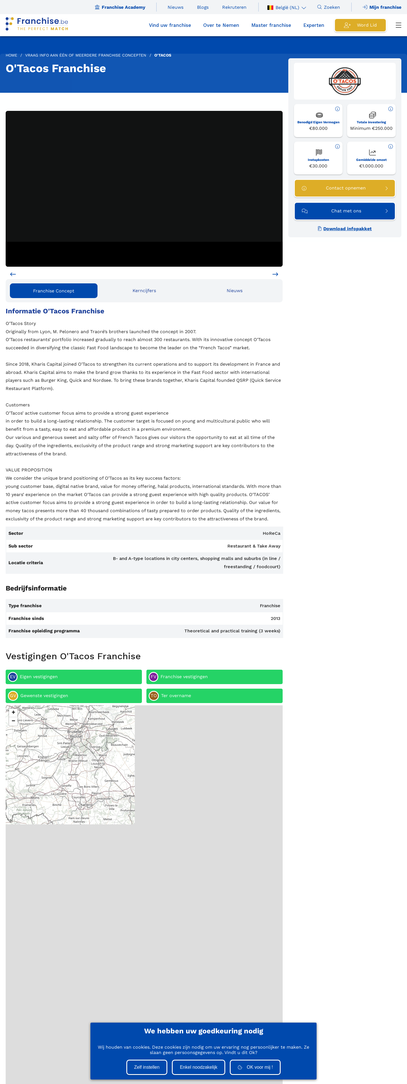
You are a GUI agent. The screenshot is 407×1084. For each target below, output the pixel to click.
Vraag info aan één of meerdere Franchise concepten (85, 55)
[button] (13, 713)
